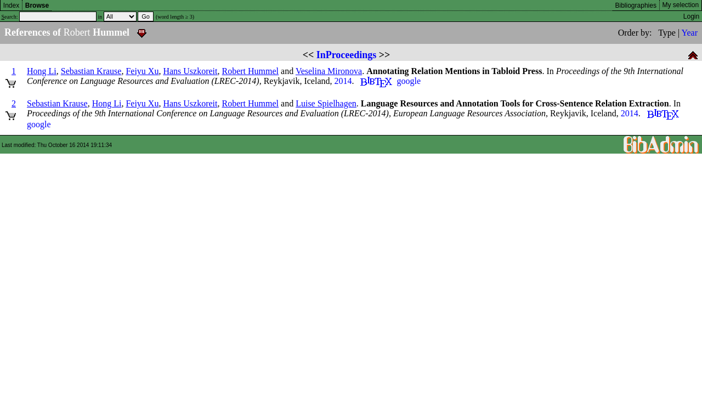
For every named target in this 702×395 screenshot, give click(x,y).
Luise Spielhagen (326, 103)
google (409, 81)
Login (691, 16)
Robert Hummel (250, 71)
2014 (343, 81)
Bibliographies (635, 5)
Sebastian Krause (91, 71)
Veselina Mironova (329, 71)
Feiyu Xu (142, 71)
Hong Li (41, 71)
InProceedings (346, 54)
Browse (37, 5)
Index (11, 5)
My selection (681, 5)
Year (690, 32)
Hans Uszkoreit (190, 71)
